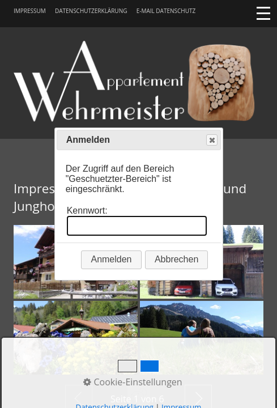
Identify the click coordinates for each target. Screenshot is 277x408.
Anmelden (111, 259)
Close (211, 140)
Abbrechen (176, 259)
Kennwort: (87, 210)
